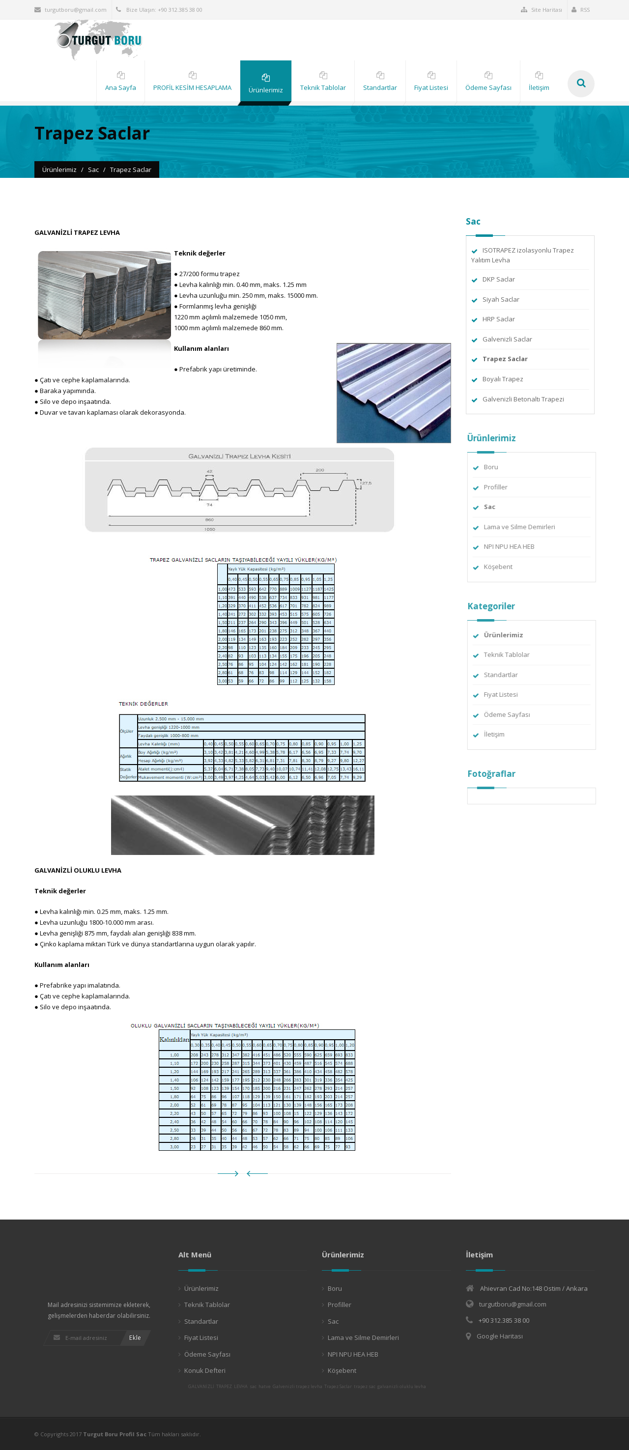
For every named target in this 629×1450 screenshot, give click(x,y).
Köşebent (503, 566)
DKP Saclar (499, 279)
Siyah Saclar (501, 299)
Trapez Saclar (338, 1387)
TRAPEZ (224, 1387)
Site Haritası (541, 9)
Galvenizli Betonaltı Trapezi (523, 399)
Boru (496, 466)
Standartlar (506, 674)
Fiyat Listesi (506, 694)
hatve (264, 1387)
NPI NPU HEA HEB (514, 546)
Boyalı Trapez (503, 378)
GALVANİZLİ (201, 1387)
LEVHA (241, 1387)
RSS (581, 9)
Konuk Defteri (205, 1370)
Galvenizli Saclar (507, 339)
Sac (333, 1321)
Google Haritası (500, 1336)
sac (253, 1387)
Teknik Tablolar (512, 654)
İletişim (499, 734)
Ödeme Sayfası (512, 714)
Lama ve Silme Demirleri (524, 526)
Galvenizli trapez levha (297, 1387)
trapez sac (364, 1387)
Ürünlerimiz (201, 1288)
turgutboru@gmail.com (70, 9)
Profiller (501, 487)
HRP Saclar (499, 318)
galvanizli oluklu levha (401, 1387)
